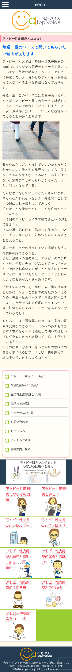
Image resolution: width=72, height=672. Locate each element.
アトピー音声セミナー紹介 (28, 376)
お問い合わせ (19, 421)
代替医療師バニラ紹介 (25, 385)
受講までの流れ (21, 403)
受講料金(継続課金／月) (26, 394)
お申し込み (18, 430)
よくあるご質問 (21, 440)
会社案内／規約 (21, 449)
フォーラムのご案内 (23, 412)
